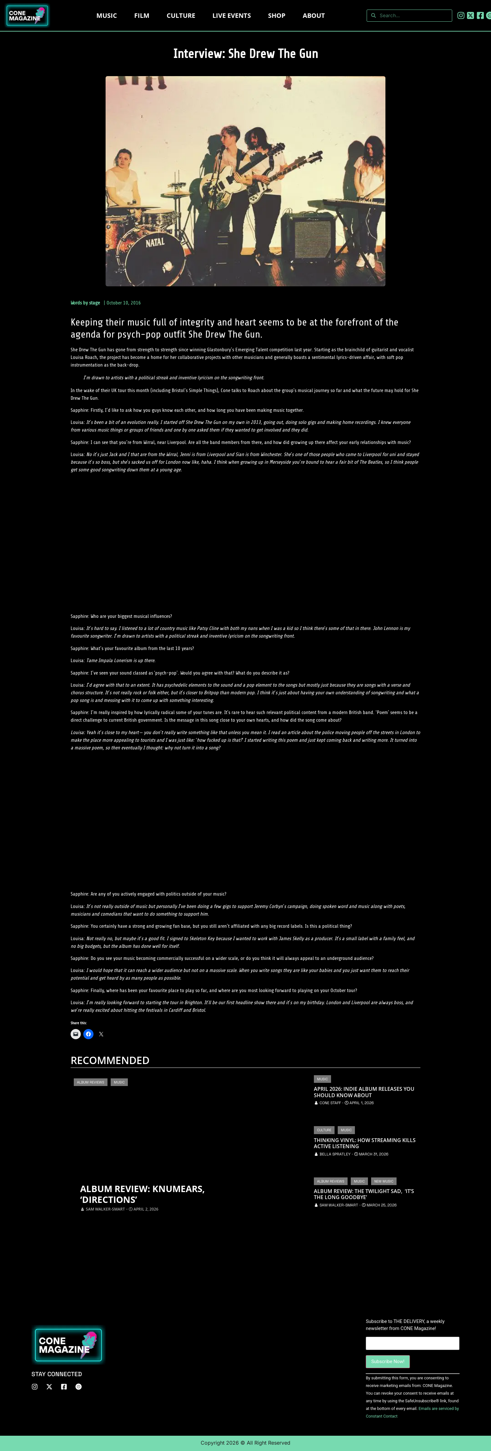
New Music (383, 1181)
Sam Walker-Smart (105, 1209)
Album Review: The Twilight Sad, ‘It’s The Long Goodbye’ (364, 1194)
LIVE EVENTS (231, 15)
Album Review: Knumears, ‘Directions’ (149, 1193)
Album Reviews (90, 1082)
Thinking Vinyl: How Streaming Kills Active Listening (365, 1143)
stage (94, 303)
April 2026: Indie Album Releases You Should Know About (364, 1092)
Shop (277, 15)
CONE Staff (330, 1102)
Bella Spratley (335, 1154)
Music (106, 15)
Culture (181, 15)
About (314, 15)
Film (141, 15)
